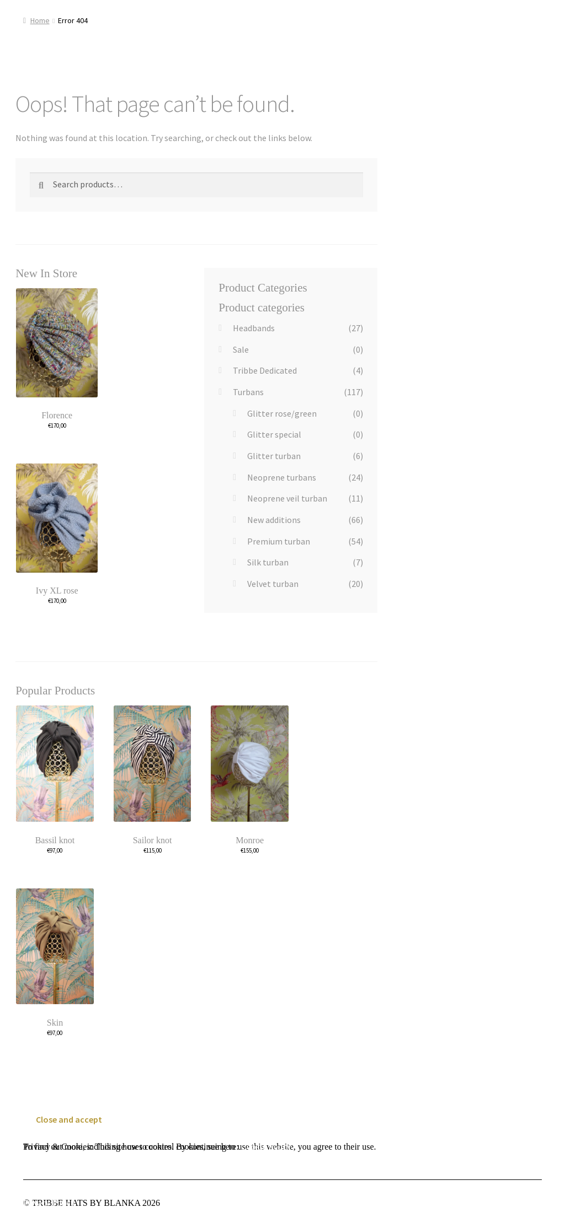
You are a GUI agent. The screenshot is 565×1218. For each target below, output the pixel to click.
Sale (241, 349)
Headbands (254, 327)
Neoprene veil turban (287, 498)
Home (40, 20)
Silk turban (268, 562)
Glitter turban (274, 455)
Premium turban (278, 541)
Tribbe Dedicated (265, 370)
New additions (274, 519)
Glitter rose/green (282, 413)
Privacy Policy (49, 1203)
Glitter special (274, 434)
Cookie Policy (266, 1146)
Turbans (248, 391)
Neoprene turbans (281, 477)
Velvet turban (273, 583)
